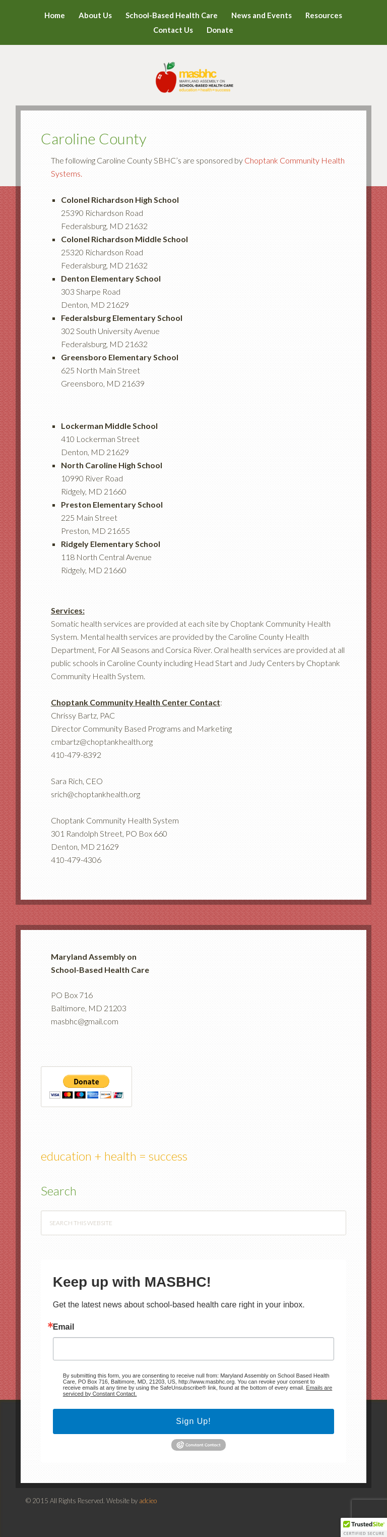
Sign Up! (193, 1421)
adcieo (148, 1501)
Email (64, 1327)
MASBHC (194, 70)
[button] (364, 1527)
